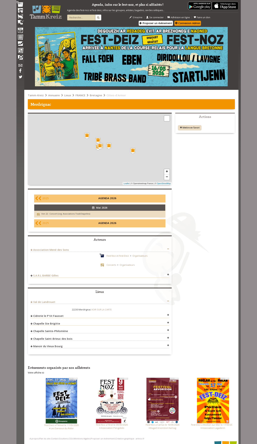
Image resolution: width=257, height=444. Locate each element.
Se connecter (155, 17)
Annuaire (54, 95)
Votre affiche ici (36, 372)
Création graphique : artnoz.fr (129, 438)
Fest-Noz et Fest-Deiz (118, 255)
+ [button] (167, 171)
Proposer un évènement (155, 23)
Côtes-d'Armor (116, 95)
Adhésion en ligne (178, 17)
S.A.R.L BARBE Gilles (46, 275)
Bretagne (96, 95)
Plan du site (44, 438)
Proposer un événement (103, 438)
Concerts (111, 264)
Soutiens (63, 438)
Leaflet (126, 183)
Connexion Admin (187, 23)
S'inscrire (135, 17)
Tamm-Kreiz (36, 95)
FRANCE (80, 95)
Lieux (67, 95)
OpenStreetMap (164, 183)
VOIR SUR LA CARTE (101, 309)
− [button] (167, 177)
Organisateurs (139, 255)
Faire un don (202, 17)
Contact (55, 438)
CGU (71, 438)
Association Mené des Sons (51, 249)
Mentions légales (82, 438)
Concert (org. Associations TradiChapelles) (69, 213)
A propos (34, 438)
